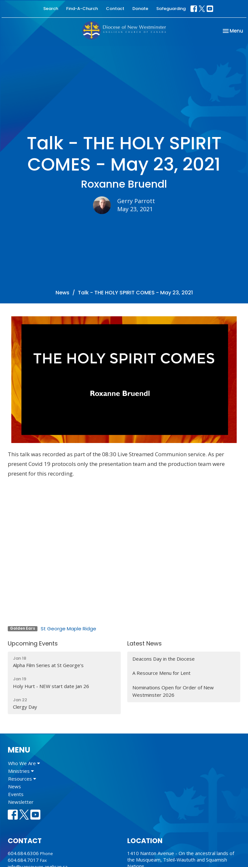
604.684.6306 (23, 853)
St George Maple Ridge (68, 628)
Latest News (144, 643)
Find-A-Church (82, 8)
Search (50, 8)
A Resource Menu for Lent (161, 673)
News (62, 292)
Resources (22, 778)
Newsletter (21, 802)
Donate (140, 8)
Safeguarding (171, 8)
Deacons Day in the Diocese (163, 658)
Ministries (21, 771)
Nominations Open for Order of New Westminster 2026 (173, 691)
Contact (115, 8)
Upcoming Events (33, 643)
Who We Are (24, 763)
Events (16, 794)
